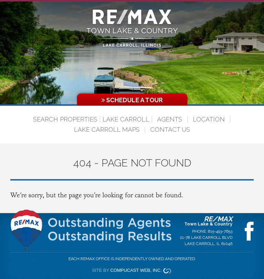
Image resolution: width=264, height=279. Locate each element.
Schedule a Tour (132, 100)
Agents (169, 119)
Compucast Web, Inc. (136, 270)
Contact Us (170, 129)
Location (209, 119)
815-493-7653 (220, 231)
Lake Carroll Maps (107, 129)
